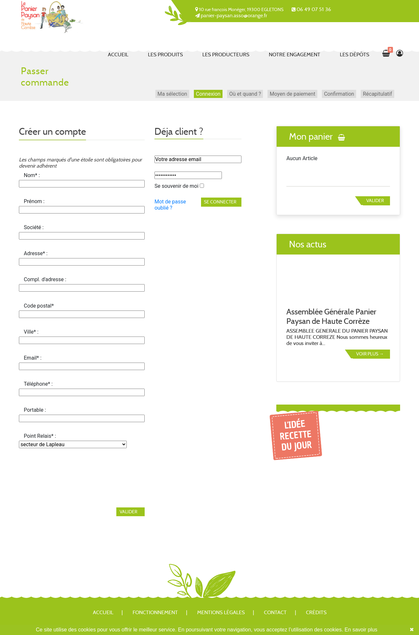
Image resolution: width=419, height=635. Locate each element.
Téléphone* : (38, 384)
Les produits (165, 54)
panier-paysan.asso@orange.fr (234, 15)
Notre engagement (294, 54)
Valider (375, 200)
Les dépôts (354, 54)
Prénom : (34, 201)
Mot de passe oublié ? (170, 205)
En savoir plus (361, 629)
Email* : (32, 358)
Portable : (35, 410)
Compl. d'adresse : (45, 279)
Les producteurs (225, 54)
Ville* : (31, 332)
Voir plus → (370, 354)
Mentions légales (221, 612)
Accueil (118, 54)
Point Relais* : (40, 436)
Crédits (316, 612)
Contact (275, 612)
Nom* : (32, 175)
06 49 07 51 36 (313, 9)
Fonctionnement (155, 612)
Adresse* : (36, 253)
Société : (34, 227)
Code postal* (39, 306)
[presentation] (68, 474)
